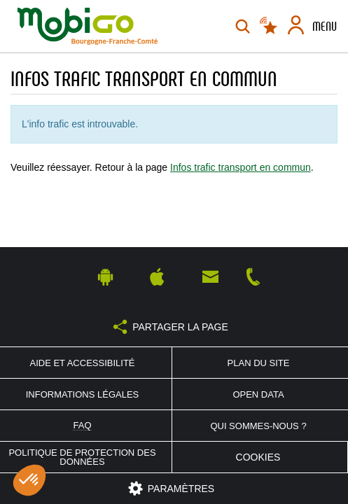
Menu (324, 26)
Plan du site (259, 363)
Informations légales (82, 394)
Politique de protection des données (81, 457)
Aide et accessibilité (81, 363)
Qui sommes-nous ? (258, 426)
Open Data (258, 394)
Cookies (258, 457)
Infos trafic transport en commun (240, 167)
